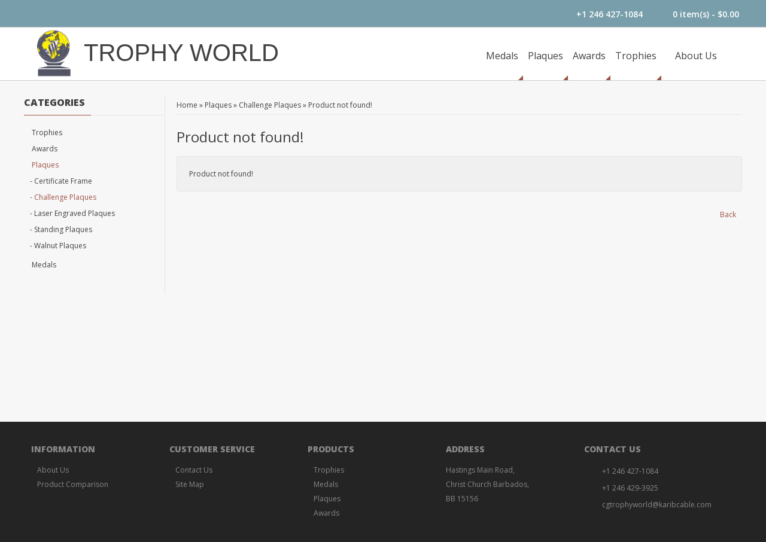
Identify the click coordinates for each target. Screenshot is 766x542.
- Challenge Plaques (63, 197)
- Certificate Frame (61, 181)
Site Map (189, 484)
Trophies (635, 55)
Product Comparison (72, 484)
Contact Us (193, 470)
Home (187, 105)
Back (728, 214)
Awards (589, 55)
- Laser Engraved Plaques (72, 213)
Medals (502, 55)
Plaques (545, 55)
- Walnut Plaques (58, 245)
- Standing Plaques (61, 229)
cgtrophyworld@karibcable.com (657, 505)
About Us (696, 55)
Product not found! (340, 105)
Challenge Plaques (270, 105)
